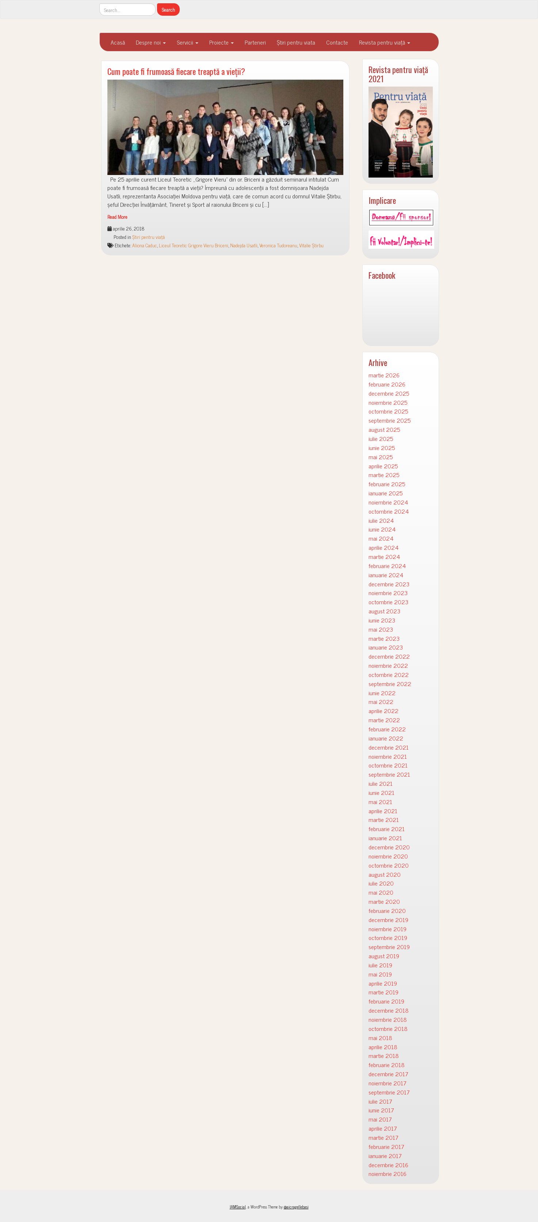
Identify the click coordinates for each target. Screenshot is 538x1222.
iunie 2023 (382, 620)
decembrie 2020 (389, 847)
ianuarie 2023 (386, 647)
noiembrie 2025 (388, 402)
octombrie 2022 (389, 674)
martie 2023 (384, 638)
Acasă (118, 42)
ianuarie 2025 (385, 493)
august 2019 (384, 956)
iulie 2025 (381, 438)
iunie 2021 (381, 792)
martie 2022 (384, 720)
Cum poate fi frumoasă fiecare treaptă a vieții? (176, 71)
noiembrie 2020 (388, 856)
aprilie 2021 (383, 811)
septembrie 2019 (389, 947)
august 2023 (384, 611)
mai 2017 (380, 1119)
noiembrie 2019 (388, 929)
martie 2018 (384, 1055)
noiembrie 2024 (388, 502)
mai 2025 (381, 457)
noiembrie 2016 (388, 1173)
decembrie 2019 (388, 919)
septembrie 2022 (390, 683)
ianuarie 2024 (386, 575)
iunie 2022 (382, 693)
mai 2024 (381, 538)
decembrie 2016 (388, 1165)
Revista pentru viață (384, 42)
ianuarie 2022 (386, 738)
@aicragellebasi (296, 1206)
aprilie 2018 (383, 1047)
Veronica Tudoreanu (278, 245)
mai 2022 (381, 701)
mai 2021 (380, 801)
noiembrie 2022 (388, 665)
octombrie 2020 (389, 865)
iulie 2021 (381, 783)
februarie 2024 (387, 565)
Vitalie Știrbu (311, 245)
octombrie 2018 (388, 1028)
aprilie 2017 (383, 1128)
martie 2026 (384, 375)
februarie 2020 (387, 910)
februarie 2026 (387, 384)
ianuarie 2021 (385, 838)
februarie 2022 (387, 729)
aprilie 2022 (383, 711)
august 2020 (385, 874)
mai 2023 (381, 629)
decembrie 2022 (389, 656)
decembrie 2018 (389, 1010)
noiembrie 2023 (388, 593)
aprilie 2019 (383, 983)
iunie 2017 (381, 1110)
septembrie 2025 (390, 420)
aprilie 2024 (383, 547)
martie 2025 (384, 475)
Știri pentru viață (148, 237)
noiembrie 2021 (388, 756)
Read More (117, 217)
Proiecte (221, 42)
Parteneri (255, 42)
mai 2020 (381, 892)
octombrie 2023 (388, 602)
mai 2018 (380, 1037)
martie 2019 (383, 992)
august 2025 (384, 429)
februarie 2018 (387, 1065)
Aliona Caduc (144, 245)
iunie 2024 (382, 529)
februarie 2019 (386, 1001)
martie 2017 (383, 1137)
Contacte (337, 42)
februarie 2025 (387, 484)
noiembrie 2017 (388, 1083)
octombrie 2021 (388, 765)
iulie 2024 (381, 520)
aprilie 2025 (383, 466)
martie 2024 (384, 556)
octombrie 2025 (388, 411)
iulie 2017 (380, 1101)
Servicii (187, 42)
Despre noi (151, 42)
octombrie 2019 (388, 937)
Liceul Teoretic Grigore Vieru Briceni (193, 245)
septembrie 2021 (389, 774)
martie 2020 (384, 901)
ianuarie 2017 (385, 1155)
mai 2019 (380, 974)
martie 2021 (384, 819)
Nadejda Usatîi (243, 245)
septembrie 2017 (389, 1092)
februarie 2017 (386, 1146)
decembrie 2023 (389, 584)
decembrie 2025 (389, 393)
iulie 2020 (381, 883)
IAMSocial (238, 1206)
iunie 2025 (382, 448)
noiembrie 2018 (388, 1019)
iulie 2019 (380, 965)
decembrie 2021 (389, 747)
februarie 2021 (387, 829)
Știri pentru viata (296, 42)
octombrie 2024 (389, 511)
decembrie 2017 (388, 1074)
